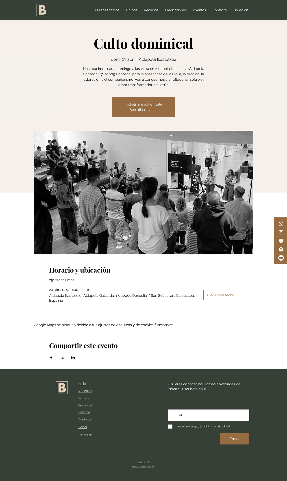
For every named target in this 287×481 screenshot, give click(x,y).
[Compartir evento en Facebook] (51, 357)
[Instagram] (281, 232)
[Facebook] (281, 241)
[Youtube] (281, 258)
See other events (143, 110)
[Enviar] (234, 438)
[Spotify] (281, 249)
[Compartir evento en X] (62, 357)
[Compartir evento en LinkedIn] (73, 357)
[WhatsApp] (281, 224)
